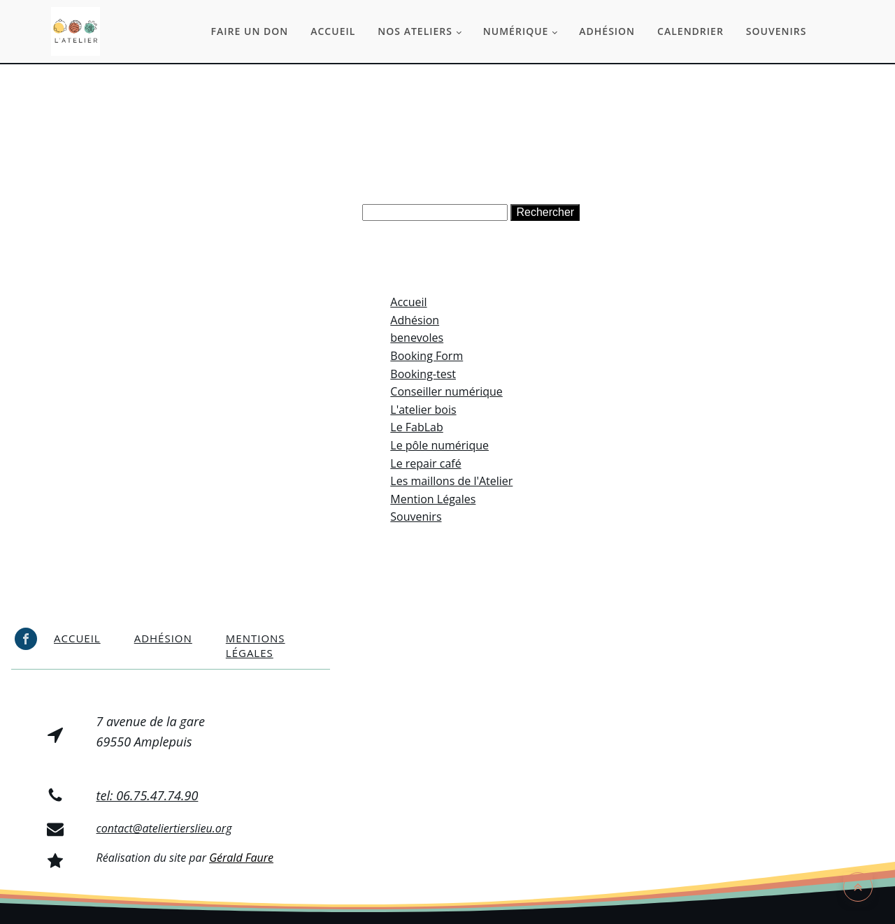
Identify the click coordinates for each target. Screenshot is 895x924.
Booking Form (426, 355)
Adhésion (607, 31)
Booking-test (423, 374)
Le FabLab (416, 427)
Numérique (516, 31)
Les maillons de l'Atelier (451, 481)
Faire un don (250, 31)
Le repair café (425, 463)
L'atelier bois (423, 409)
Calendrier (690, 31)
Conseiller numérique (446, 391)
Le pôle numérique (439, 445)
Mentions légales (255, 645)
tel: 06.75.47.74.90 (147, 795)
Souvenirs (776, 31)
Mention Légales (432, 499)
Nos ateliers (415, 31)
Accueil (332, 31)
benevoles (416, 337)
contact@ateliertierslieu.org (164, 828)
